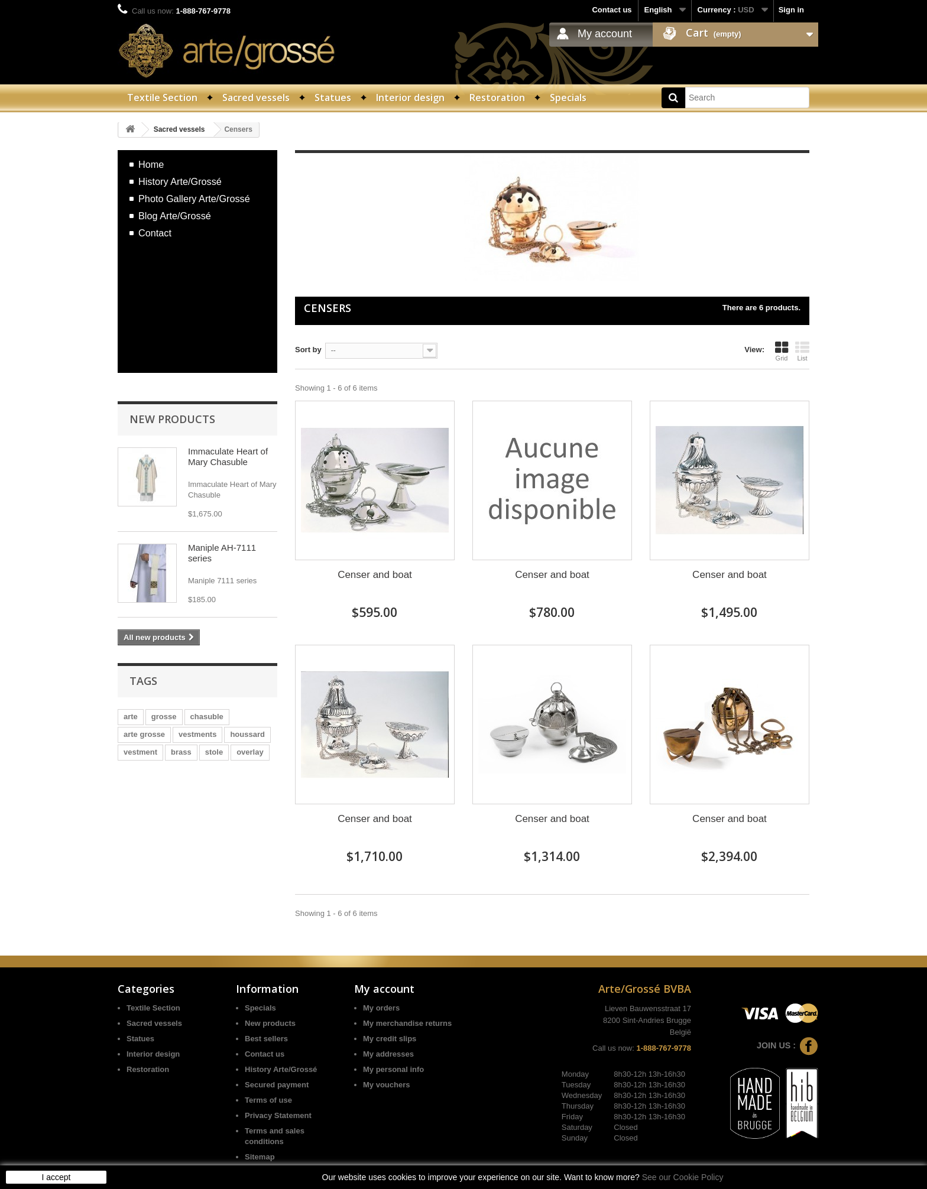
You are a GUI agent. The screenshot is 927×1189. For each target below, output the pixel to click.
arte (131, 716)
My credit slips (389, 1038)
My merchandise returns (407, 1023)
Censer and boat (375, 574)
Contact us (611, 9)
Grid (781, 351)
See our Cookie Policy (683, 1177)
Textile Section (162, 97)
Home (151, 164)
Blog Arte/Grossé (174, 215)
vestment (140, 752)
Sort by (308, 349)
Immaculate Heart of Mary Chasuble (228, 456)
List (802, 351)
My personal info (393, 1069)
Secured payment (277, 1084)
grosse (164, 716)
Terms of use (268, 1100)
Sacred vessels (256, 97)
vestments (197, 734)
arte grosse (144, 734)
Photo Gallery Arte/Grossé (194, 198)
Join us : (787, 1045)
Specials (568, 97)
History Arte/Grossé (180, 181)
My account (605, 34)
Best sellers (266, 1038)
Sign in (791, 9)
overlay (250, 752)
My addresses (388, 1054)
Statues (333, 97)
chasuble (206, 716)
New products (172, 419)
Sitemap (260, 1156)
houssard (247, 734)
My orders (381, 1007)
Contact (154, 233)
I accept (55, 1177)
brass (181, 752)
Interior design (410, 97)
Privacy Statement (278, 1115)
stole (214, 752)
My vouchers (386, 1084)
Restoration (497, 97)
